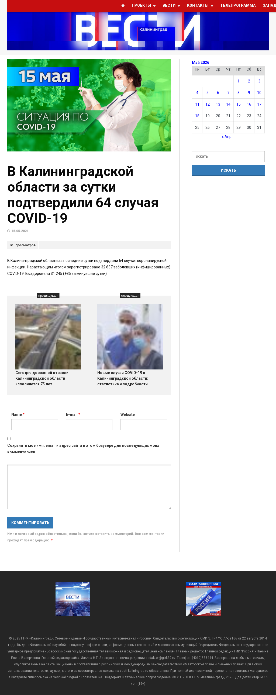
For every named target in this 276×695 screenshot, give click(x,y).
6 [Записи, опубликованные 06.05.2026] (218, 93)
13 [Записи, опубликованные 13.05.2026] (218, 104)
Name (18, 414)
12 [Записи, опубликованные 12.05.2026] (207, 104)
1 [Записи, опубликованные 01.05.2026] (238, 81)
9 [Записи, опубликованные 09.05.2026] (249, 93)
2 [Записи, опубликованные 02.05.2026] (249, 81)
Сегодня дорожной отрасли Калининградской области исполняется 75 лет (41, 378)
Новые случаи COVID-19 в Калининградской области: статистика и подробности (122, 378)
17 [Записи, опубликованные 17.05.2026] (259, 104)
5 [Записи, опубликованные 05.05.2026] (207, 93)
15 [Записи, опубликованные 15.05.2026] (238, 104)
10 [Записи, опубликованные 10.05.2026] (259, 93)
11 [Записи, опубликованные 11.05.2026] (197, 104)
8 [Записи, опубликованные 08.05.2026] (238, 93)
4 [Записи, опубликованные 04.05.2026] (197, 93)
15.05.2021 (20, 231)
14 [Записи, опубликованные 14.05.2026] (228, 104)
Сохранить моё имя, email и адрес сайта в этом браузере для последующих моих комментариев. (83, 448)
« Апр (227, 136)
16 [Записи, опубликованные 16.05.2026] (249, 104)
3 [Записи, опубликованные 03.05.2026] (259, 81)
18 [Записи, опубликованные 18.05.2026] (197, 116)
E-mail (73, 414)
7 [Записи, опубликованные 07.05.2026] (228, 93)
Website (127, 414)
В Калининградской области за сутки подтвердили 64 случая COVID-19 (82, 195)
